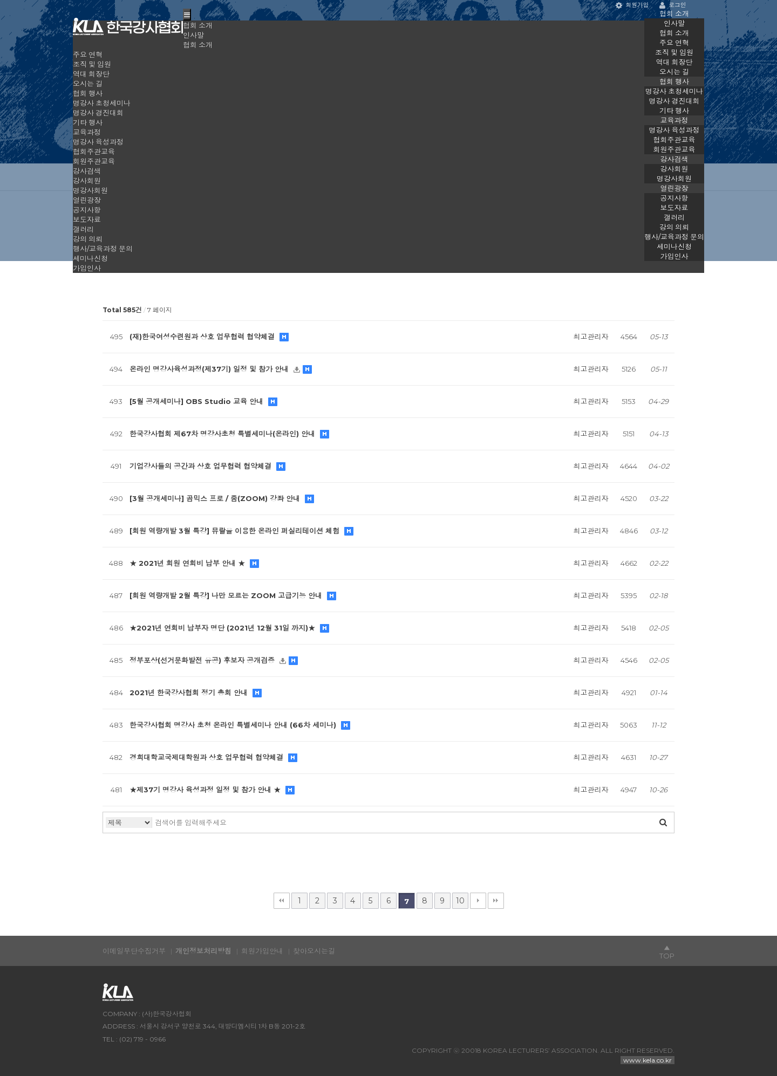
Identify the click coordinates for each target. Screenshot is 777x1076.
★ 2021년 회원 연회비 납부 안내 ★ (188, 563)
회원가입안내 (262, 951)
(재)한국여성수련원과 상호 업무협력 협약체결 (203, 336)
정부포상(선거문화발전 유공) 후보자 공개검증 (203, 660)
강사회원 (674, 169)
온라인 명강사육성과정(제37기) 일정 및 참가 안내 (210, 369)
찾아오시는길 (314, 951)
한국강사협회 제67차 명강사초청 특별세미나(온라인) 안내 (223, 433)
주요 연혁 (674, 42)
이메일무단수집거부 (134, 951)
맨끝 (496, 901)
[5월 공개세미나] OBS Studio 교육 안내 (197, 401)
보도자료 (674, 207)
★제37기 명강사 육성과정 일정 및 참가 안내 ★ (206, 789)
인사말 (674, 23)
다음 (478, 901)
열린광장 (674, 188)
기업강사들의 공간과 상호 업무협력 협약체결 (202, 466)
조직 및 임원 (674, 52)
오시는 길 (674, 71)
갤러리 (674, 217)
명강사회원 (674, 178)
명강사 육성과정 (674, 130)
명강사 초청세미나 (674, 91)
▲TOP (666, 952)
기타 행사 (674, 110)
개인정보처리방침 (203, 951)
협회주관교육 (674, 139)
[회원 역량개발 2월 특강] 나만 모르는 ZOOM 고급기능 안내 (227, 595)
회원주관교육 (674, 149)
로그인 (672, 5)
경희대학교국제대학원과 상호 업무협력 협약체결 (207, 757)
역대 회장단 (674, 62)
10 (460, 901)
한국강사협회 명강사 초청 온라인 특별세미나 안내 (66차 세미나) (234, 725)
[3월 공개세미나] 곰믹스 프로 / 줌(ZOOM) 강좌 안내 (216, 498)
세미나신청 (674, 246)
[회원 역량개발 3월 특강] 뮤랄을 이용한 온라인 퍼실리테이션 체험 (236, 530)
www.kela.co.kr (647, 1060)
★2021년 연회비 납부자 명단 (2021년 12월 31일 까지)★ (223, 627)
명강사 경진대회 (674, 101)
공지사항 (674, 198)
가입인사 (674, 256)
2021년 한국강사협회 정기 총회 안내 (190, 692)
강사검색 (674, 159)
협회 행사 (674, 81)
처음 (282, 901)
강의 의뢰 (674, 227)
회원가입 (632, 5)
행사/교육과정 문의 (674, 236)
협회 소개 (674, 13)
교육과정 (674, 120)
